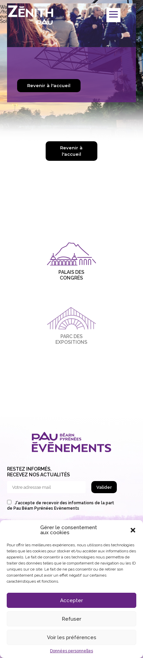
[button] (133, 530)
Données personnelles (71, 651)
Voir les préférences (71, 637)
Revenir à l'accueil (48, 85)
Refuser (71, 619)
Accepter (71, 600)
